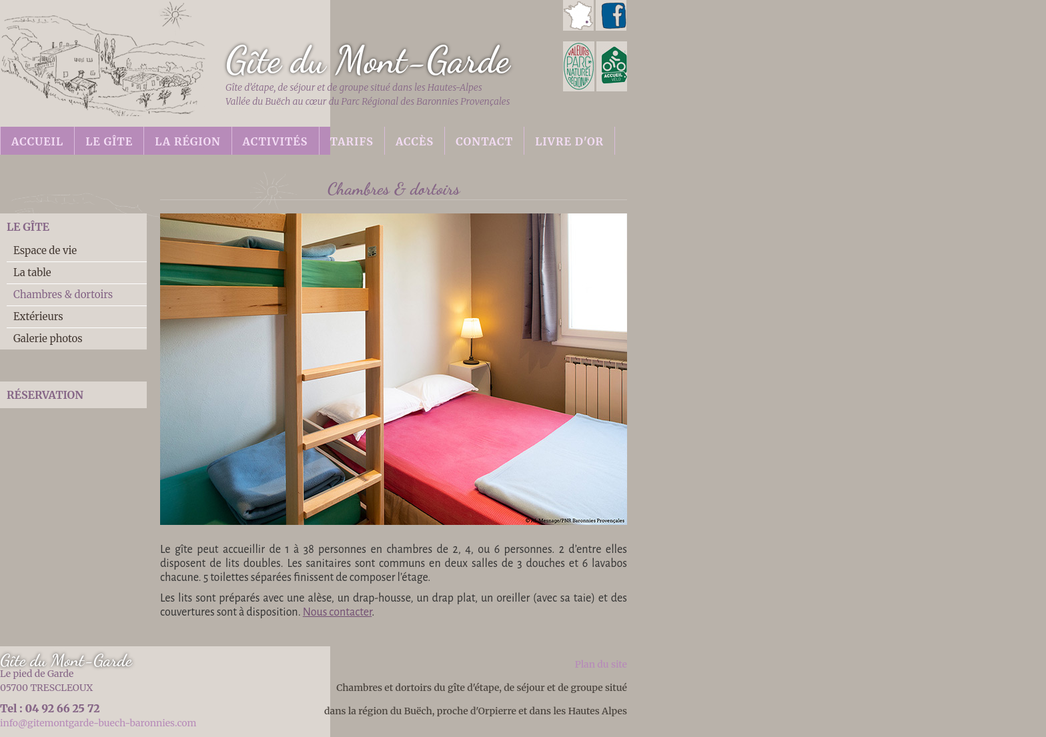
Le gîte (109, 141)
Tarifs (352, 141)
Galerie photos (48, 338)
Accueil (37, 141)
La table (32, 272)
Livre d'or (569, 141)
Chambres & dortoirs (63, 294)
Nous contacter (337, 612)
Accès (415, 141)
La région (187, 141)
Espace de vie (45, 250)
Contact (484, 141)
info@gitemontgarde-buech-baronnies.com (98, 723)
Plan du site (601, 664)
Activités (275, 141)
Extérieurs (38, 316)
